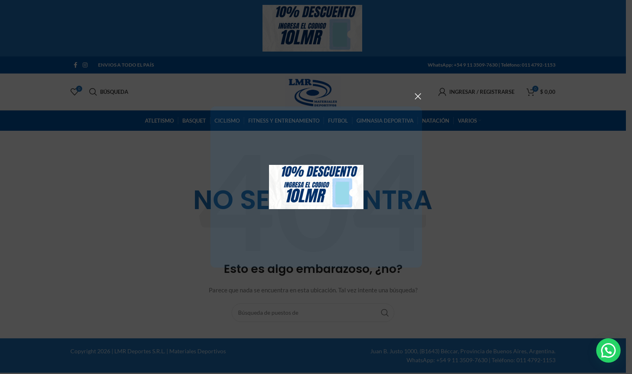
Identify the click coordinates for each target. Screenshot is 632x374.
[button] (608, 350)
